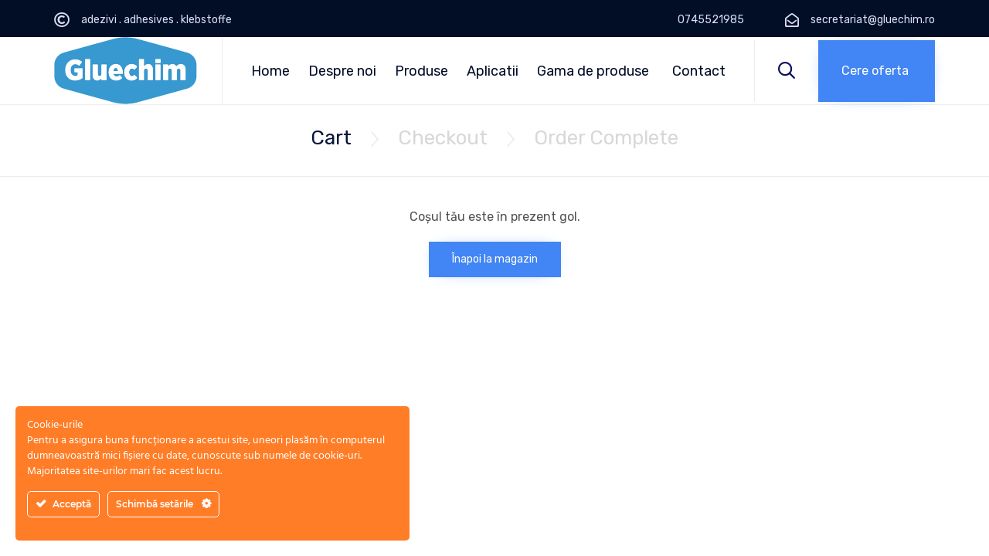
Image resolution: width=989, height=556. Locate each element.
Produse (421, 71)
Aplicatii (492, 71)
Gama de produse (593, 71)
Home (270, 71)
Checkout (443, 138)
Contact (699, 71)
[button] (876, 71)
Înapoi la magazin (495, 259)
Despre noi (342, 71)
